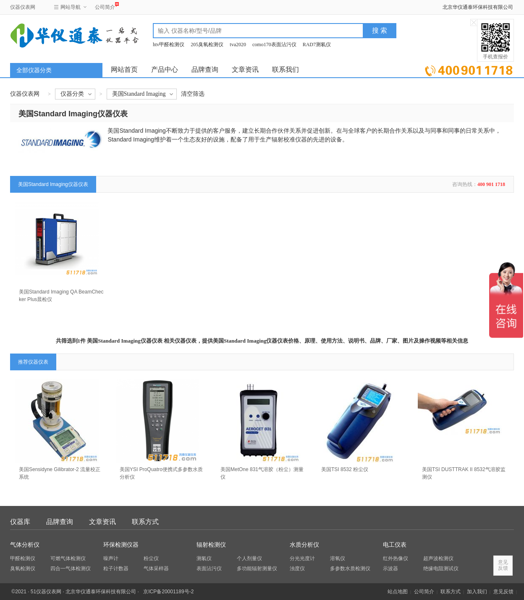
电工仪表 (394, 545)
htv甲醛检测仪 (168, 44)
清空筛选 (192, 94)
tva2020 (238, 44)
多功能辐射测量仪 (257, 568)
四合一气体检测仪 (70, 568)
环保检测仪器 (121, 545)
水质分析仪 (304, 545)
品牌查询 (204, 69)
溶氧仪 (337, 558)
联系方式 (145, 521)
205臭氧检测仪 (207, 44)
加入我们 (477, 592)
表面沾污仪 (209, 568)
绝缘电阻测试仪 (440, 568)
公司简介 (105, 6)
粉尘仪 (151, 558)
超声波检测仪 (438, 558)
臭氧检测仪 (22, 568)
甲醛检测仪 (22, 558)
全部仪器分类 (34, 70)
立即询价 (469, 69)
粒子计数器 (115, 568)
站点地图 (398, 592)
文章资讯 (245, 69)
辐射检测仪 (211, 545)
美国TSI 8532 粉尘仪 (344, 469)
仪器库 (20, 521)
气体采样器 (156, 568)
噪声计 (110, 558)
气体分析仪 (24, 545)
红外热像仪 (395, 558)
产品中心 (164, 69)
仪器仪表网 (22, 7)
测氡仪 (204, 558)
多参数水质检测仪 (350, 568)
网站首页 (124, 69)
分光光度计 (302, 558)
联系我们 (285, 69)
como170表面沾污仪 (274, 44)
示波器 (390, 568)
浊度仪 (297, 568)
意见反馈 (503, 592)
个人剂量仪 (249, 558)
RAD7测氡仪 (317, 44)
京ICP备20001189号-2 (168, 592)
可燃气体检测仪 (68, 558)
